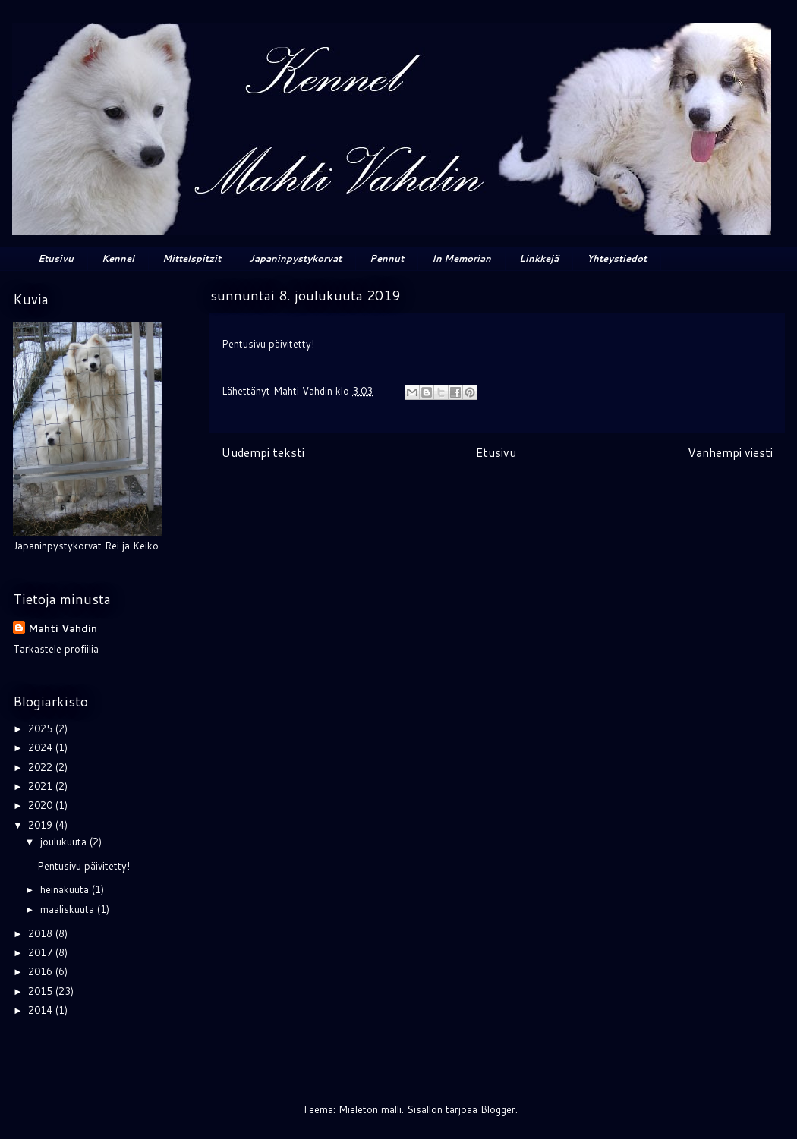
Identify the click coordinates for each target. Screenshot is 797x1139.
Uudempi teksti (263, 452)
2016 (41, 971)
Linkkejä (539, 258)
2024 (41, 747)
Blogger (497, 1109)
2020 (41, 805)
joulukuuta (65, 841)
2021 (41, 786)
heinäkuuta (66, 889)
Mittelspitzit (191, 258)
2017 (41, 952)
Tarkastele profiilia (56, 649)
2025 (41, 728)
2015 (41, 991)
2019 (41, 825)
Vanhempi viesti (730, 452)
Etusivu (56, 258)
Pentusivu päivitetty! (83, 866)
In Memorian (461, 258)
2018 (41, 933)
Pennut (387, 258)
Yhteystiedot (617, 258)
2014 (41, 1010)
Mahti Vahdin (62, 628)
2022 (41, 767)
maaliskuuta (68, 909)
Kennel (118, 258)
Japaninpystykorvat (295, 258)
